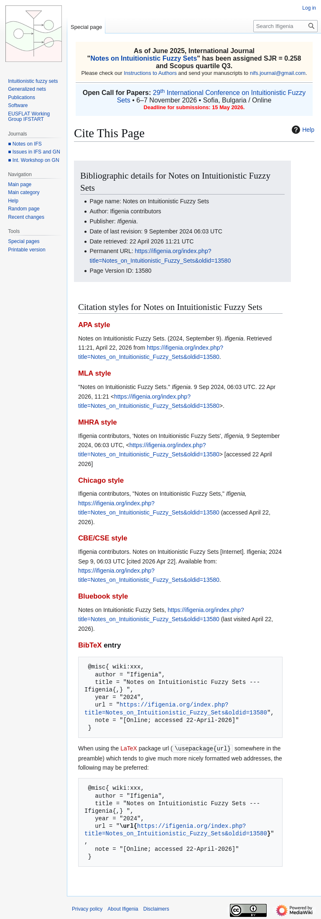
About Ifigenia (122, 908)
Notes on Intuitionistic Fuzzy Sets (143, 58)
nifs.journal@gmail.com (278, 73)
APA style (94, 325)
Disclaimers (156, 908)
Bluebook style (103, 596)
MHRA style (97, 422)
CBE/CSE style (102, 538)
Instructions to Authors (150, 73)
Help (302, 129)
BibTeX (90, 645)
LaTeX (128, 748)
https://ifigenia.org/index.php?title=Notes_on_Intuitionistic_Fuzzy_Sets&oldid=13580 (175, 708)
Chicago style (101, 480)
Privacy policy (87, 908)
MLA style (94, 373)
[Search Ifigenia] (285, 26)
